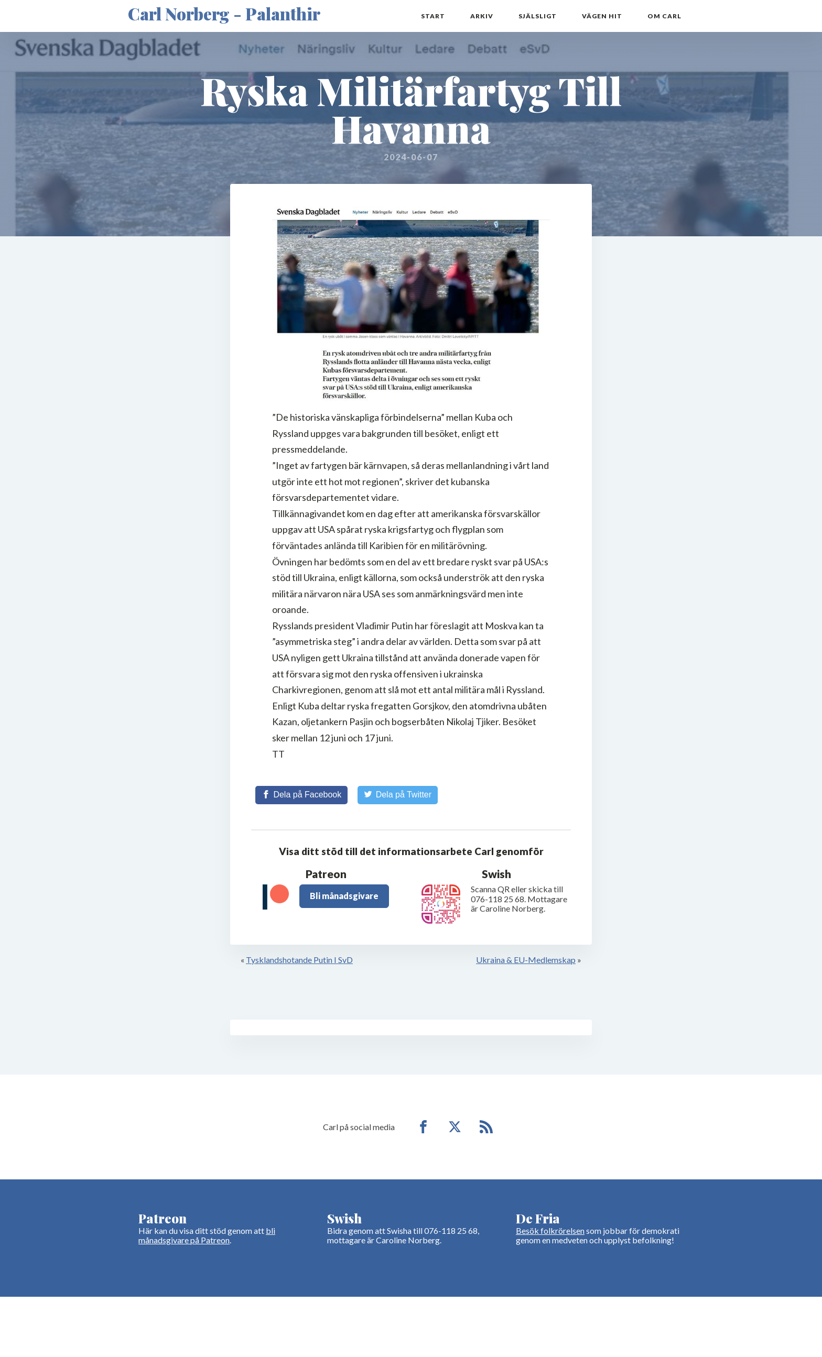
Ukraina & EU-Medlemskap (526, 960)
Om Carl (664, 16)
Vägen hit (602, 16)
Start (433, 16)
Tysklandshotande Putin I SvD (299, 960)
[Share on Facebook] (301, 795)
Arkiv (481, 16)
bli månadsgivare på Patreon (206, 1235)
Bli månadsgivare (344, 896)
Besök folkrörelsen (550, 1230)
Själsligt (537, 16)
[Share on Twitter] (398, 795)
